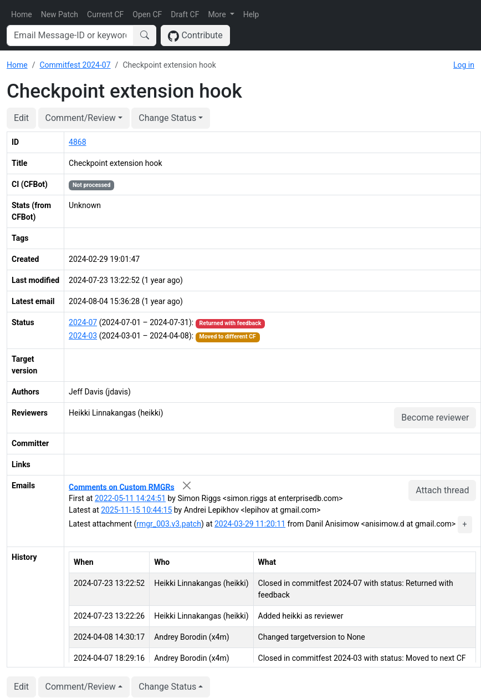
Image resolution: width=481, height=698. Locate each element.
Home (21, 14)
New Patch (59, 14)
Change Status (167, 118)
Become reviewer (435, 417)
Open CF (147, 14)
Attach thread (442, 490)
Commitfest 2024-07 (74, 64)
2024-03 (83, 335)
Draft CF (185, 14)
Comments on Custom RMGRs (122, 486)
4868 (77, 142)
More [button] (218, 14)
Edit (21, 118)
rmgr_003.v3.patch (168, 523)
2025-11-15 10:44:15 (136, 509)
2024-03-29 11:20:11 (249, 523)
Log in (463, 64)
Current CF (105, 14)
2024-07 (83, 322)
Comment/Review (80, 118)
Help (251, 14)
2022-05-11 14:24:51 (130, 498)
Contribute (195, 36)
